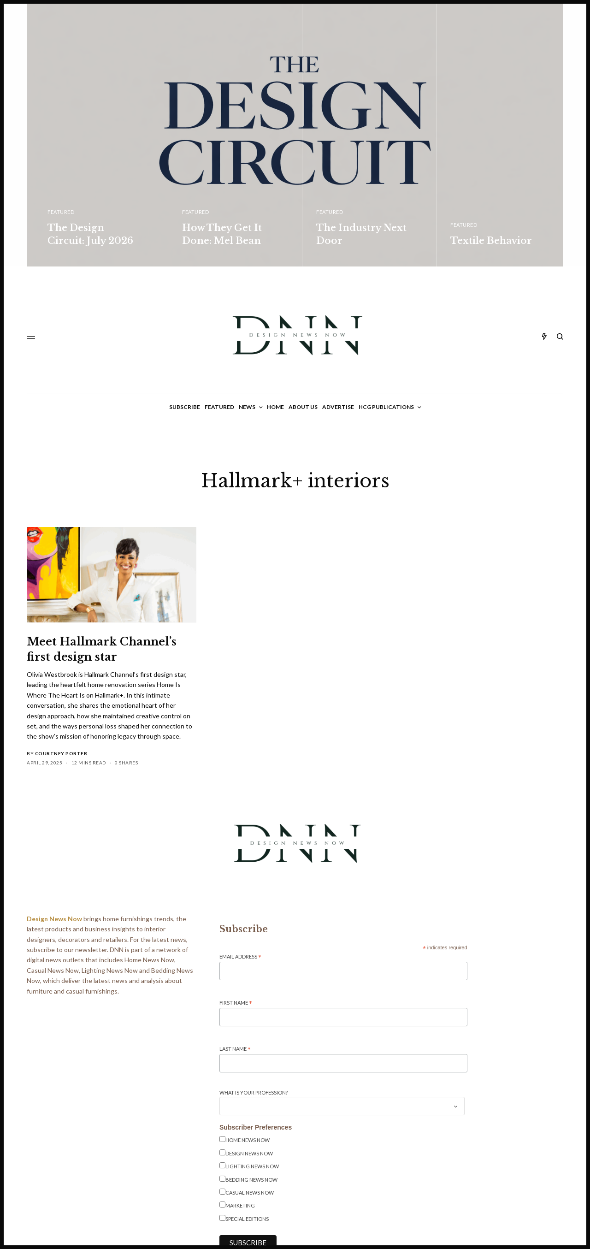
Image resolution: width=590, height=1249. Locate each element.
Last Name (235, 1049)
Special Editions (247, 1219)
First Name (235, 1003)
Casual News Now (249, 1193)
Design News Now (249, 1153)
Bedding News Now (251, 1180)
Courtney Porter (61, 753)
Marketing (240, 1205)
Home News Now (247, 1140)
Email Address (240, 956)
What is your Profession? (253, 1092)
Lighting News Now (252, 1166)
